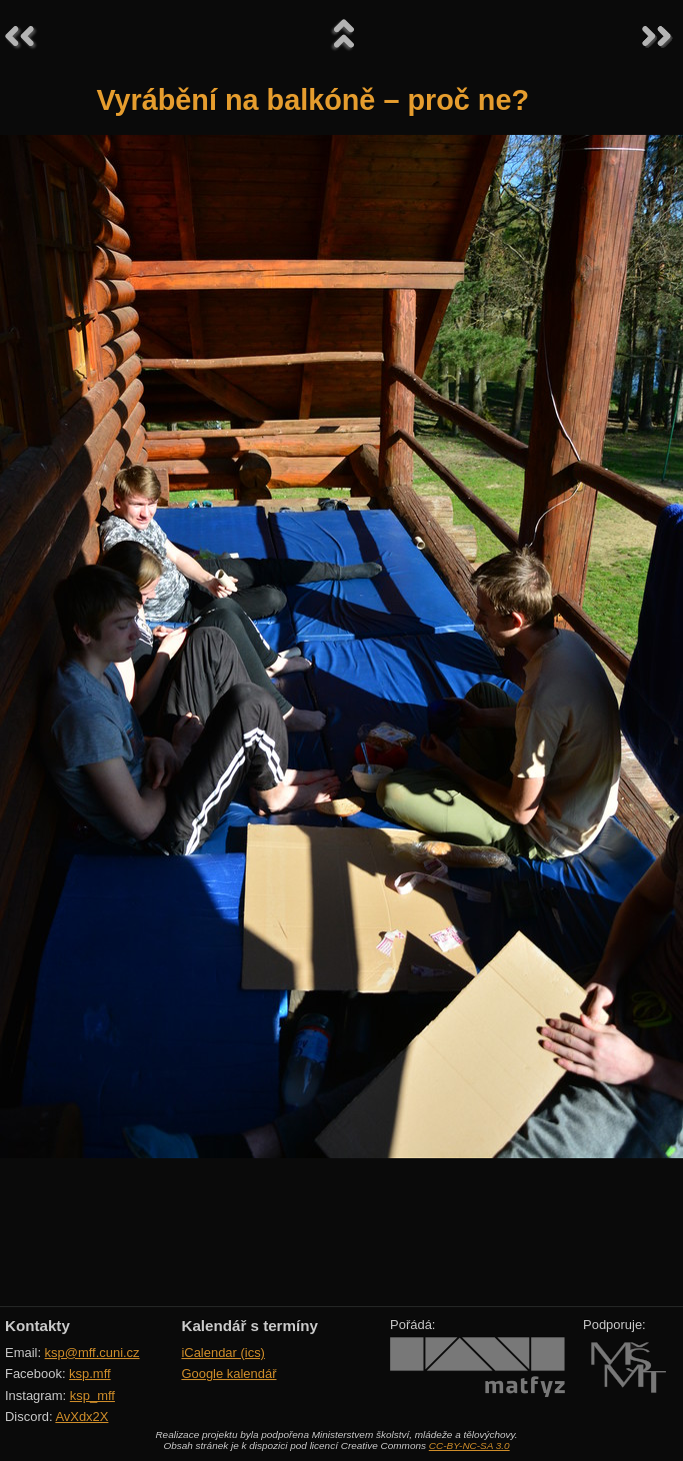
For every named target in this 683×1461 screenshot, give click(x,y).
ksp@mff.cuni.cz (92, 1352)
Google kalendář (228, 1373)
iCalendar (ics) (223, 1352)
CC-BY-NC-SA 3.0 (469, 1445)
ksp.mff (90, 1373)
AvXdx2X (81, 1416)
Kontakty (37, 1325)
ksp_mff (92, 1395)
